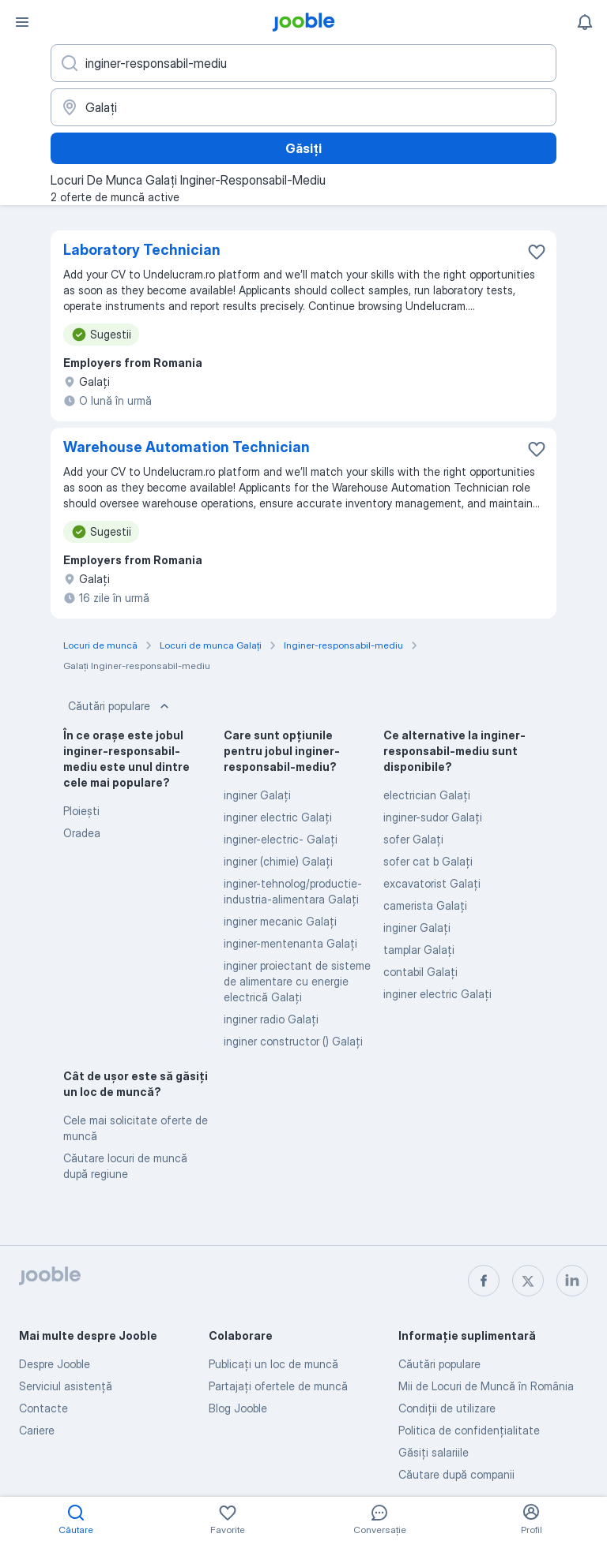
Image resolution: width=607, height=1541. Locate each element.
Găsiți (303, 148)
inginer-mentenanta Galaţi (290, 943)
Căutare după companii (456, 1474)
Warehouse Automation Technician (186, 447)
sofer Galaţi (413, 839)
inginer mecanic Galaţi (280, 921)
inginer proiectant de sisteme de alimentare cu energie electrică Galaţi (297, 981)
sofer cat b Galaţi (428, 861)
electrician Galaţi (426, 795)
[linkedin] (572, 1280)
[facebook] (484, 1280)
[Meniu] (22, 22)
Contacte (43, 1408)
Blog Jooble (238, 1408)
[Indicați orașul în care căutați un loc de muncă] (303, 107)
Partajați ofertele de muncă (278, 1386)
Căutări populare (120, 706)
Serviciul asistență (65, 1386)
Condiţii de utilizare (447, 1408)
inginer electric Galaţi (278, 817)
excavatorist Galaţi (432, 883)
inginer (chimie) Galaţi (278, 861)
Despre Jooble (54, 1364)
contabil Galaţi (420, 971)
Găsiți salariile (433, 1452)
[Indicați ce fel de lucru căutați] (303, 63)
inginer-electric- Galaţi (280, 839)
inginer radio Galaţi (271, 1019)
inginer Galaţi (257, 795)
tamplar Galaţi (418, 949)
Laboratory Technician (142, 249)
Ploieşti (81, 810)
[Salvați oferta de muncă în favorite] (536, 251)
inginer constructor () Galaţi (293, 1041)
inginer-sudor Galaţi (432, 817)
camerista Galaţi (425, 905)
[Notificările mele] (585, 22)
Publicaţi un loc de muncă (273, 1364)
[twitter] (528, 1280)
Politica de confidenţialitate (469, 1430)
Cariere (37, 1430)
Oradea (81, 833)
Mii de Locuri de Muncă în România (486, 1386)
